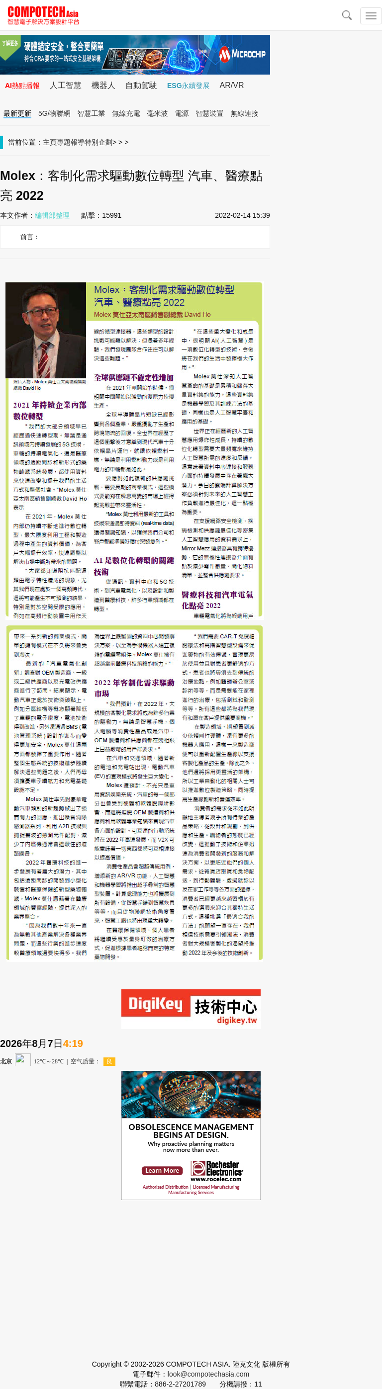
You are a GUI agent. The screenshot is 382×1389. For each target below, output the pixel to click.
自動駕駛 (141, 85)
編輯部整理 (52, 215)
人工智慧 (66, 85)
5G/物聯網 (54, 113)
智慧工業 (91, 113)
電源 (182, 113)
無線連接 (245, 113)
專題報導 (71, 142)
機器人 (103, 85)
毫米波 (157, 113)
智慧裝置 (210, 113)
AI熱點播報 (22, 85)
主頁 (50, 142)
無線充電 (126, 113)
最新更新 (17, 113)
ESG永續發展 (188, 85)
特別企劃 (98, 142)
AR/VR (232, 85)
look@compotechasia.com (208, 1374)
